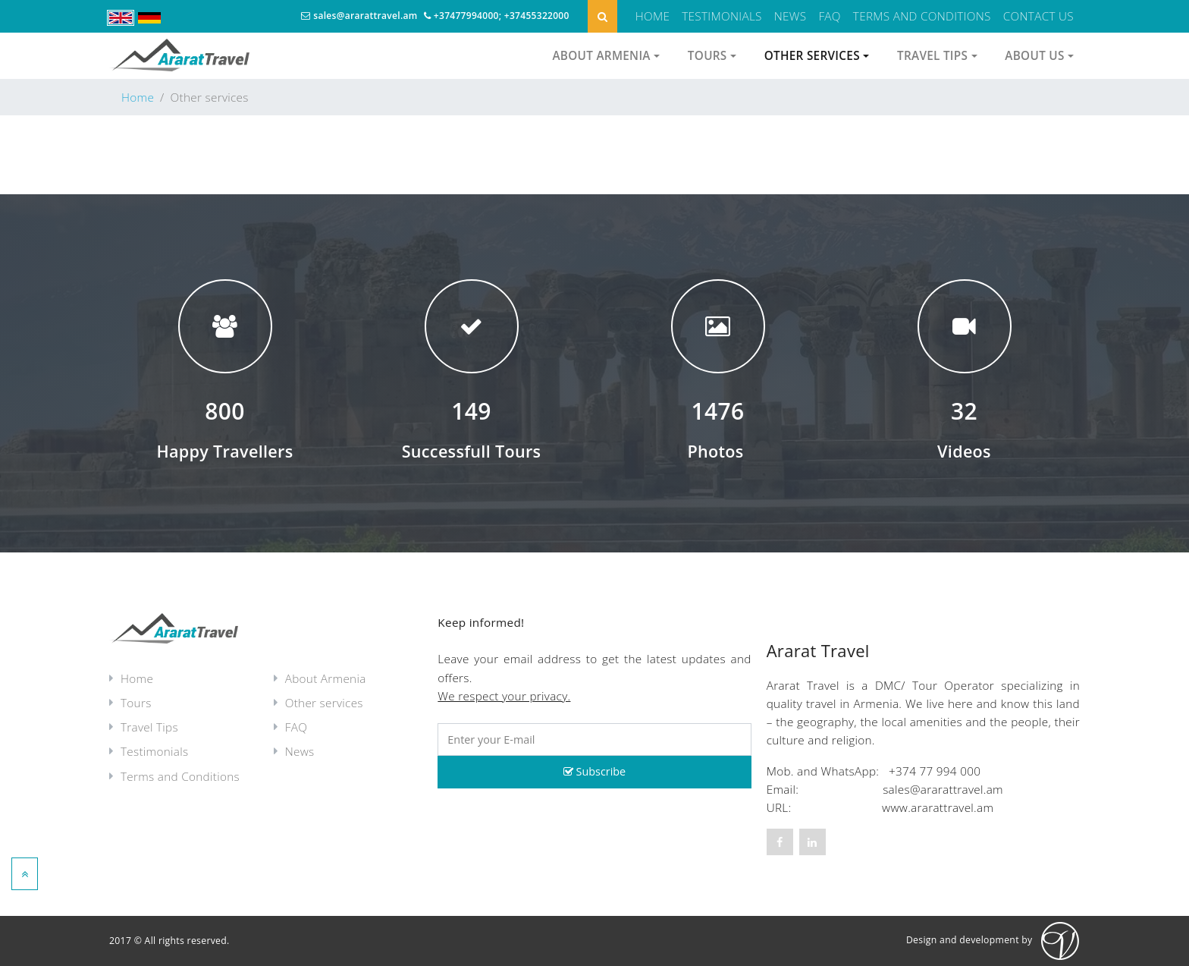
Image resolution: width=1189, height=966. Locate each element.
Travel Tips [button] (937, 55)
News (790, 16)
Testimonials (721, 16)
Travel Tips (149, 727)
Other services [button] (817, 55)
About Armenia (325, 678)
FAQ (829, 16)
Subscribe (594, 771)
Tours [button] (712, 55)
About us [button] (1039, 55)
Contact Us (1038, 16)
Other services (324, 702)
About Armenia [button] (606, 55)
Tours (136, 702)
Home (652, 16)
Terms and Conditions (922, 16)
